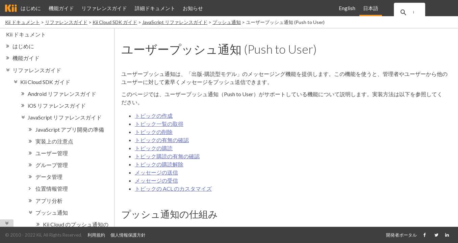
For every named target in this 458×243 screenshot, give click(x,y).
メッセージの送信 (156, 172)
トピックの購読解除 (159, 164)
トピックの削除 (154, 132)
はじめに (31, 8)
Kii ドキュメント (22, 22)
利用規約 (96, 235)
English (347, 8)
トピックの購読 (154, 148)
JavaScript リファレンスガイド (174, 22)
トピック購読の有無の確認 (167, 156)
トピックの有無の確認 (162, 140)
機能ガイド (61, 8)
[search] (418, 12)
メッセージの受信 (156, 180)
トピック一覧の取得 (159, 123)
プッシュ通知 (226, 22)
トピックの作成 (154, 115)
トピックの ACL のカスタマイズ (173, 188)
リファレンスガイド (104, 8)
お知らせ (193, 8)
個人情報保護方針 (128, 235)
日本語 (370, 8)
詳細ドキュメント (155, 8)
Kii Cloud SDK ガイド (115, 22)
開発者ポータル (401, 235)
